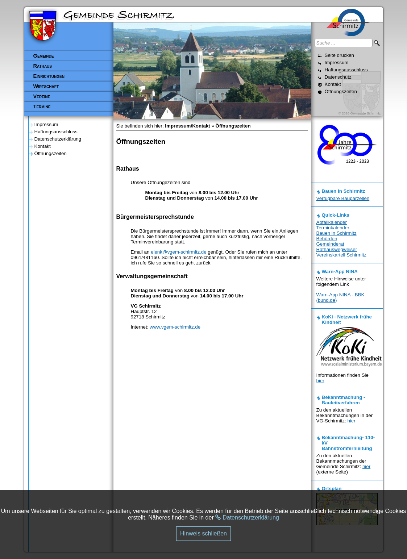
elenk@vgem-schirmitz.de (179, 252)
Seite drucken (339, 55)
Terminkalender (332, 227)
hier (320, 380)
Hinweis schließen (203, 533)
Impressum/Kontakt (187, 126)
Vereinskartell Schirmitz (341, 255)
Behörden (326, 238)
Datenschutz (338, 77)
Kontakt (333, 84)
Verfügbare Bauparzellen (343, 198)
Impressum (337, 62)
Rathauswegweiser (336, 249)
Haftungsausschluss (346, 69)
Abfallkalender (331, 222)
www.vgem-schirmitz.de (175, 327)
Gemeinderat (330, 244)
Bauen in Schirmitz (336, 233)
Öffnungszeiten (341, 91)
